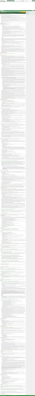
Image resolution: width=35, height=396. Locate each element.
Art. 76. (9, 299)
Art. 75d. (2, 278)
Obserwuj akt (19, 12)
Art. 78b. (7, 351)
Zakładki (27, 13)
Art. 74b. (7, 209)
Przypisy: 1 (1, 244)
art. (11, 20)
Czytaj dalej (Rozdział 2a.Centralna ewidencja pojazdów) (5, 394)
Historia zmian (27, 11)
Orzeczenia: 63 (1, 99)
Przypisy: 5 (6, 318)
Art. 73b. (9, 123)
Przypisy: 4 (6, 99)
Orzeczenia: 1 (1, 318)
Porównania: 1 (4, 99)
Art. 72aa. (8, 53)
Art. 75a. (5, 216)
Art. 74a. (8, 188)
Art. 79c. (11, 388)
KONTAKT (31, 395)
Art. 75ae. (6, 251)
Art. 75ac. (9, 245)
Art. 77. (2, 319)
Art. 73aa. (5, 108)
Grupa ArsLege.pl (5, 395)
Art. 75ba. (8, 268)
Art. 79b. (11, 385)
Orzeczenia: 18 (1, 337)
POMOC (30, 395)
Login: (26, 0)
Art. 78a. (4, 338)
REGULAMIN (33, 395)
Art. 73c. (10, 138)
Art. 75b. (4, 266)
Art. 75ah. (5, 263)
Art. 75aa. (9, 228)
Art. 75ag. (9, 260)
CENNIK (28, 395)
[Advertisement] (17, 6)
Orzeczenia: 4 (1, 215)
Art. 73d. (9, 160)
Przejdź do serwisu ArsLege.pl (14, 395)
